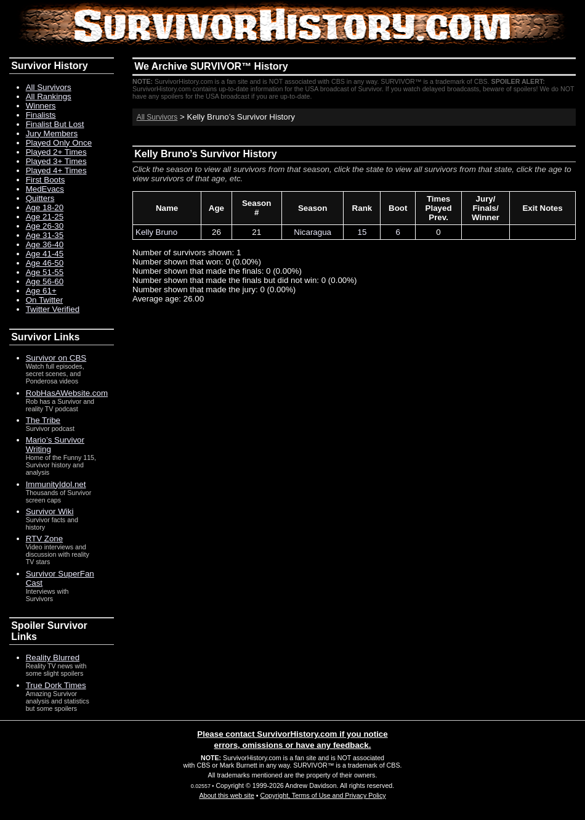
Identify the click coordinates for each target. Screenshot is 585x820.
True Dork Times (56, 685)
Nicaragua (312, 232)
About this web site (226, 795)
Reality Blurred (52, 657)
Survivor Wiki (50, 511)
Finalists (41, 115)
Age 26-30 (45, 226)
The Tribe (43, 420)
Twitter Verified (52, 309)
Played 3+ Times (56, 161)
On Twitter (44, 300)
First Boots (45, 179)
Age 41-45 (45, 253)
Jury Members (52, 133)
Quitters (40, 198)
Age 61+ (41, 290)
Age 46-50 (45, 263)
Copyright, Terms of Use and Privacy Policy (322, 795)
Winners (41, 105)
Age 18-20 (45, 207)
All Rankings (48, 96)
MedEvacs (45, 189)
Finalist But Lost (55, 124)
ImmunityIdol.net (56, 484)
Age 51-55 (45, 272)
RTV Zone (44, 538)
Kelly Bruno (156, 232)
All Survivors (157, 117)
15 (361, 232)
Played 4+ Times (56, 170)
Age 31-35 (45, 235)
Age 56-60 (45, 281)
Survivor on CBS (56, 358)
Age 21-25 (45, 216)
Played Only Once (59, 142)
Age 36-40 (45, 244)
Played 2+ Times (56, 152)
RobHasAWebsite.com (67, 393)
